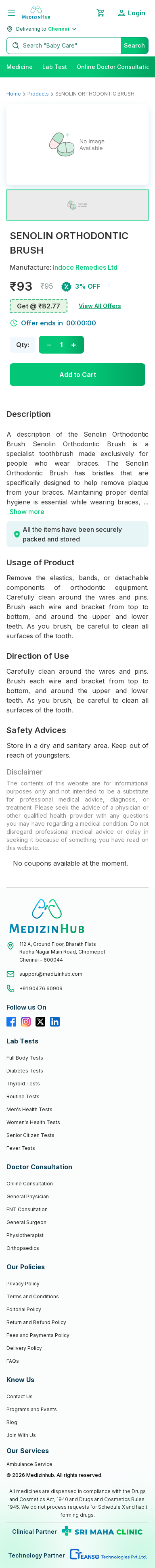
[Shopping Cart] (100, 13)
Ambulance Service (29, 1464)
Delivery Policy (24, 1348)
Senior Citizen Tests (30, 1135)
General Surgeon (26, 1222)
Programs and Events (31, 1409)
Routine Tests (23, 1096)
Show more (27, 512)
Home (13, 94)
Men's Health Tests (29, 1109)
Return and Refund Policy (36, 1322)
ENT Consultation (27, 1209)
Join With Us (21, 1435)
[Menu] (11, 13)
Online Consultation (29, 1184)
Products (38, 94)
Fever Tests (20, 1148)
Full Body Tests (24, 1058)
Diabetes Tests (24, 1071)
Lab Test (54, 66)
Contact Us (19, 1396)
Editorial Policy (23, 1309)
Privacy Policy (23, 1284)
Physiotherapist (25, 1235)
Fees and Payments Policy (37, 1335)
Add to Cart (77, 375)
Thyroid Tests (23, 1084)
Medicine (19, 66)
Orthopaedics (22, 1248)
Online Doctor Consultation (115, 66)
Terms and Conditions (32, 1296)
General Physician (27, 1196)
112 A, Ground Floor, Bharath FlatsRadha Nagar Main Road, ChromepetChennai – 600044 (62, 952)
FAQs (12, 1361)
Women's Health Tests (33, 1122)
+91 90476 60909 (41, 988)
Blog (11, 1422)
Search (134, 45)
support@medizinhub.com (50, 974)
